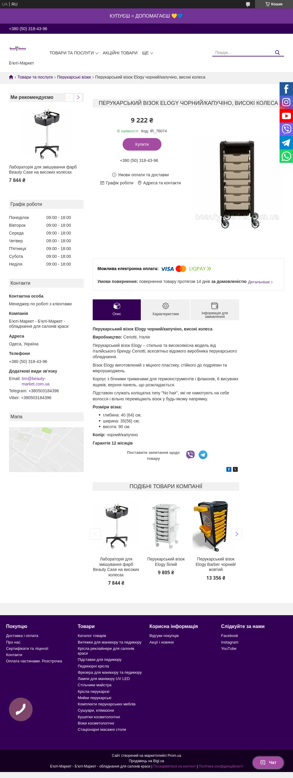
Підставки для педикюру (100, 659)
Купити (142, 144)
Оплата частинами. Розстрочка (34, 661)
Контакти (14, 655)
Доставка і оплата (22, 635)
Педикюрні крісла (93, 666)
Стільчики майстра (95, 685)
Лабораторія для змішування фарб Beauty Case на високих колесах (43, 170)
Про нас (13, 642)
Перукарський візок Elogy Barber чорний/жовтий (216, 564)
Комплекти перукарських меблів (106, 704)
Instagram (230, 642)
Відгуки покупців (164, 635)
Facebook (229, 635)
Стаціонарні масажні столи (102, 729)
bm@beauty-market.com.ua (36, 381)
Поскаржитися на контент (174, 766)
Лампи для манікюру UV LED (104, 678)
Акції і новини (161, 642)
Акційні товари (120, 52)
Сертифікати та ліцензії (27, 648)
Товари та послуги (72, 52)
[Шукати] (277, 52)
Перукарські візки (74, 77)
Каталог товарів (92, 635)
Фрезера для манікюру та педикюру (110, 672)
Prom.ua (174, 756)
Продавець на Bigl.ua (146, 761)
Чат (268, 762)
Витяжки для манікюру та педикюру (109, 642)
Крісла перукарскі (93, 691)
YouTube (228, 648)
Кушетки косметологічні (99, 717)
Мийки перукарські (94, 698)
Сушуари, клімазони (96, 710)
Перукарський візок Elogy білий (165, 562)
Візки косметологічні (96, 723)
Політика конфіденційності (221, 766)
